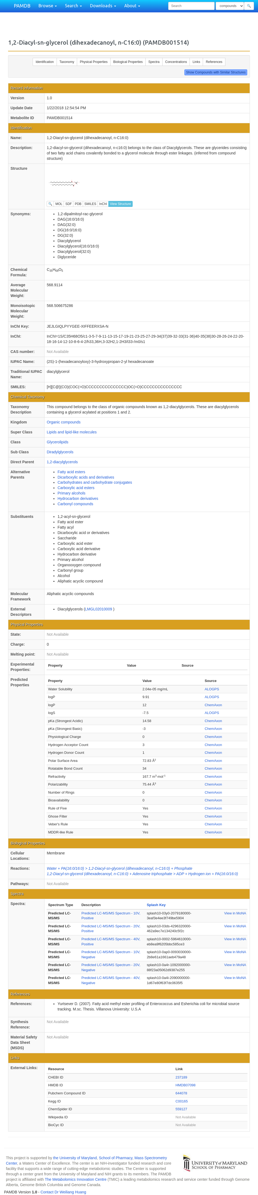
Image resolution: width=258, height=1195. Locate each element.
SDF (68, 204)
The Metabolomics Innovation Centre (75, 1179)
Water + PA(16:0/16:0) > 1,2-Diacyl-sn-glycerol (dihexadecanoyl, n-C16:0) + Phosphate (119, 868)
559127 (181, 1109)
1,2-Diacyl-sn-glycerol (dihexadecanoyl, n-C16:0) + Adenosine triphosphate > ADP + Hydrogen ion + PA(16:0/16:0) (142, 874)
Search (73, 5)
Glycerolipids (57, 442)
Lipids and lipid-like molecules (72, 432)
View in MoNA (235, 913)
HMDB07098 (185, 1085)
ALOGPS (212, 689)
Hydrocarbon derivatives (77, 498)
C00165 (182, 1101)
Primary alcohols (71, 493)
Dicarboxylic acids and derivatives (85, 477)
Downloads (103, 5)
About (132, 5)
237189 (181, 1077)
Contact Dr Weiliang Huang (63, 1192)
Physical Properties (94, 62)
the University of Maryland (75, 1158)
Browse (48, 5)
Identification (45, 62)
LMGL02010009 (99, 609)
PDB (78, 204)
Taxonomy (67, 62)
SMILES (90, 204)
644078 (181, 1093)
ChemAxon (213, 705)
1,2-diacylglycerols (62, 462)
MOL (58, 204)
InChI (103, 204)
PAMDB (22, 5)
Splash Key (156, 905)
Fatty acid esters (71, 472)
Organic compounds (63, 422)
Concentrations (176, 62)
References (214, 62)
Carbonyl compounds (75, 504)
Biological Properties (128, 62)
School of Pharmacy (115, 1158)
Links (196, 62)
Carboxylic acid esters (75, 488)
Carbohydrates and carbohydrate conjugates (94, 482)
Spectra (153, 62)
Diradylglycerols (60, 452)
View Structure (120, 204)
